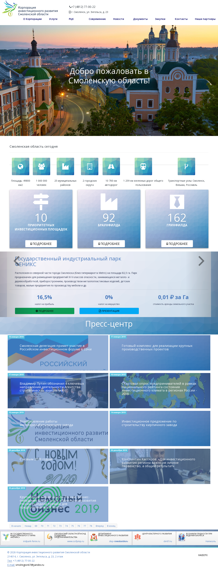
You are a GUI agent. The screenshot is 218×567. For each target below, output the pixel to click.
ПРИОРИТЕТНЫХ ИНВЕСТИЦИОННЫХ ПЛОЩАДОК (41, 227)
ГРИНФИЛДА (177, 225)
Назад (28, 525)
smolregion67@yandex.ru (30, 564)
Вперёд (99, 525)
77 (85, 525)
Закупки (160, 19)
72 (54, 525)
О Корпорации (32, 19)
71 (48, 525)
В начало (16, 525)
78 (91, 525)
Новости (118, 19)
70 (42, 525)
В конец (111, 525)
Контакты (181, 19)
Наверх (203, 555)
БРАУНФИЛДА (109, 225)
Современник (97, 19)
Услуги (53, 19)
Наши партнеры (205, 19)
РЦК (71, 19)
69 (36, 525)
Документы (140, 19)
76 (78, 525)
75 (72, 525)
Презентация (109, 311)
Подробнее (41, 244)
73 (60, 525)
